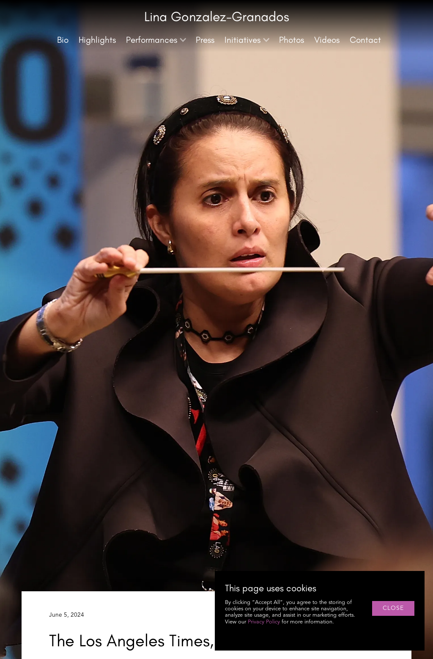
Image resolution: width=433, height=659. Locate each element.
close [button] (393, 608)
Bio (63, 39)
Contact (365, 39)
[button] (156, 40)
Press (205, 39)
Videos (327, 39)
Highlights (97, 39)
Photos (291, 39)
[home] (216, 18)
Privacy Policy (264, 622)
